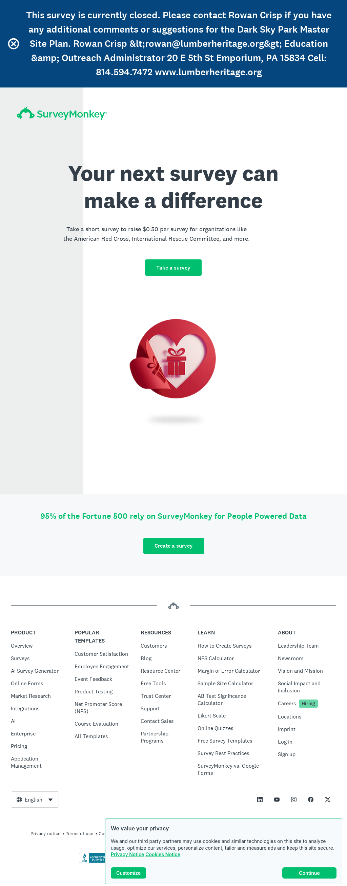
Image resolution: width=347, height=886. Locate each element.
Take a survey (173, 267)
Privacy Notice (127, 854)
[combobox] (35, 799)
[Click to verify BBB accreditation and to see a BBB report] (93, 862)
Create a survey (174, 545)
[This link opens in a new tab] (259, 799)
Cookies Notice (162, 854)
